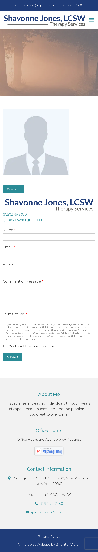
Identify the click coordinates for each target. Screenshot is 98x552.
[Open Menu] (91, 20)
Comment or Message (23, 281)
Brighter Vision (68, 544)
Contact (13, 189)
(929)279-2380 (15, 214)
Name (9, 230)
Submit (12, 357)
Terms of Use (15, 314)
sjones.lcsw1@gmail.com (24, 220)
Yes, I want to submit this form (31, 346)
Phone (8, 264)
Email (9, 247)
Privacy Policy (49, 536)
